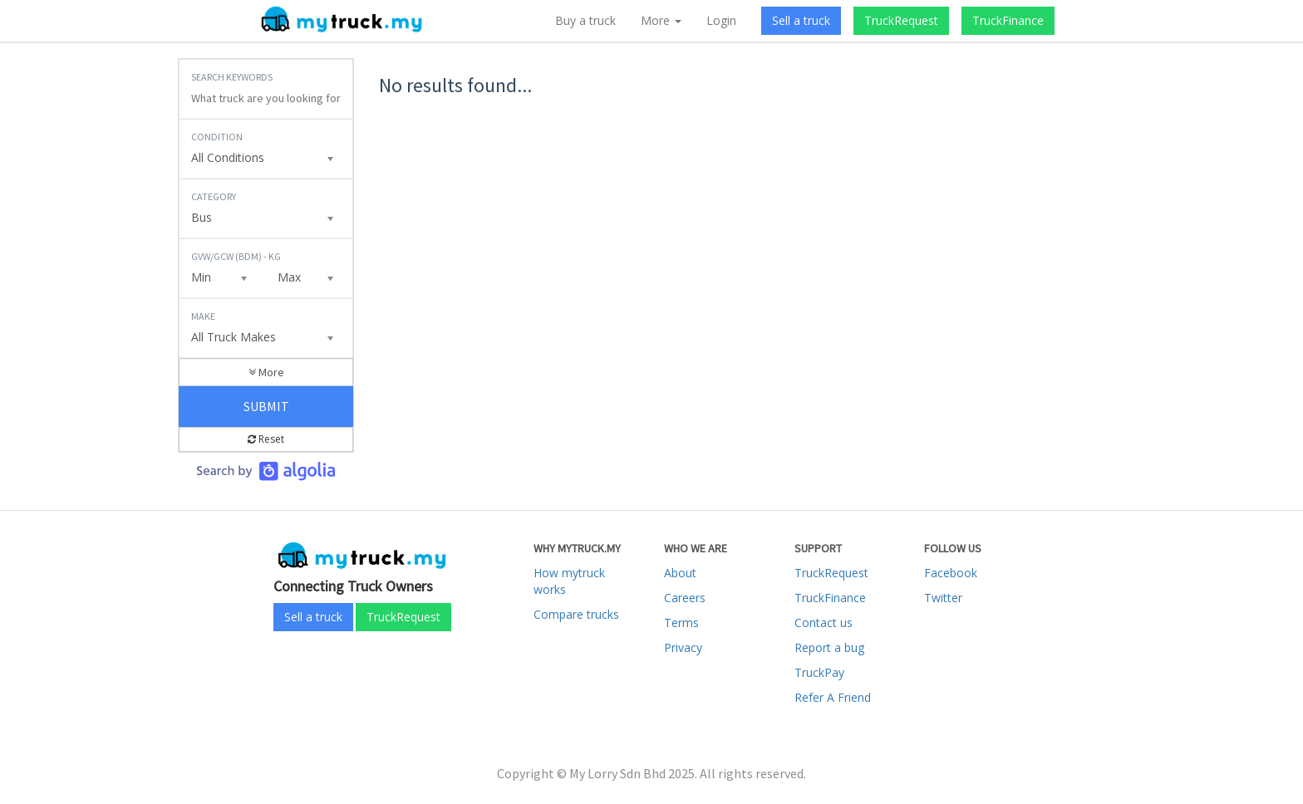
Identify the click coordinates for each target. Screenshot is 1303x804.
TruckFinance (1008, 20)
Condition (217, 136)
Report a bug (829, 647)
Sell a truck (801, 20)
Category (213, 196)
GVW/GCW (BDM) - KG (236, 256)
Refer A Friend (832, 697)
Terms (681, 622)
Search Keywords (232, 77)
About (680, 573)
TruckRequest (901, 20)
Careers (685, 597)
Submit (266, 406)
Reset (266, 439)
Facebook (950, 573)
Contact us (823, 622)
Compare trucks (576, 614)
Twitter (943, 597)
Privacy (683, 647)
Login (721, 20)
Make (203, 316)
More (266, 372)
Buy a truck (585, 20)
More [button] (661, 20)
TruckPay (819, 672)
